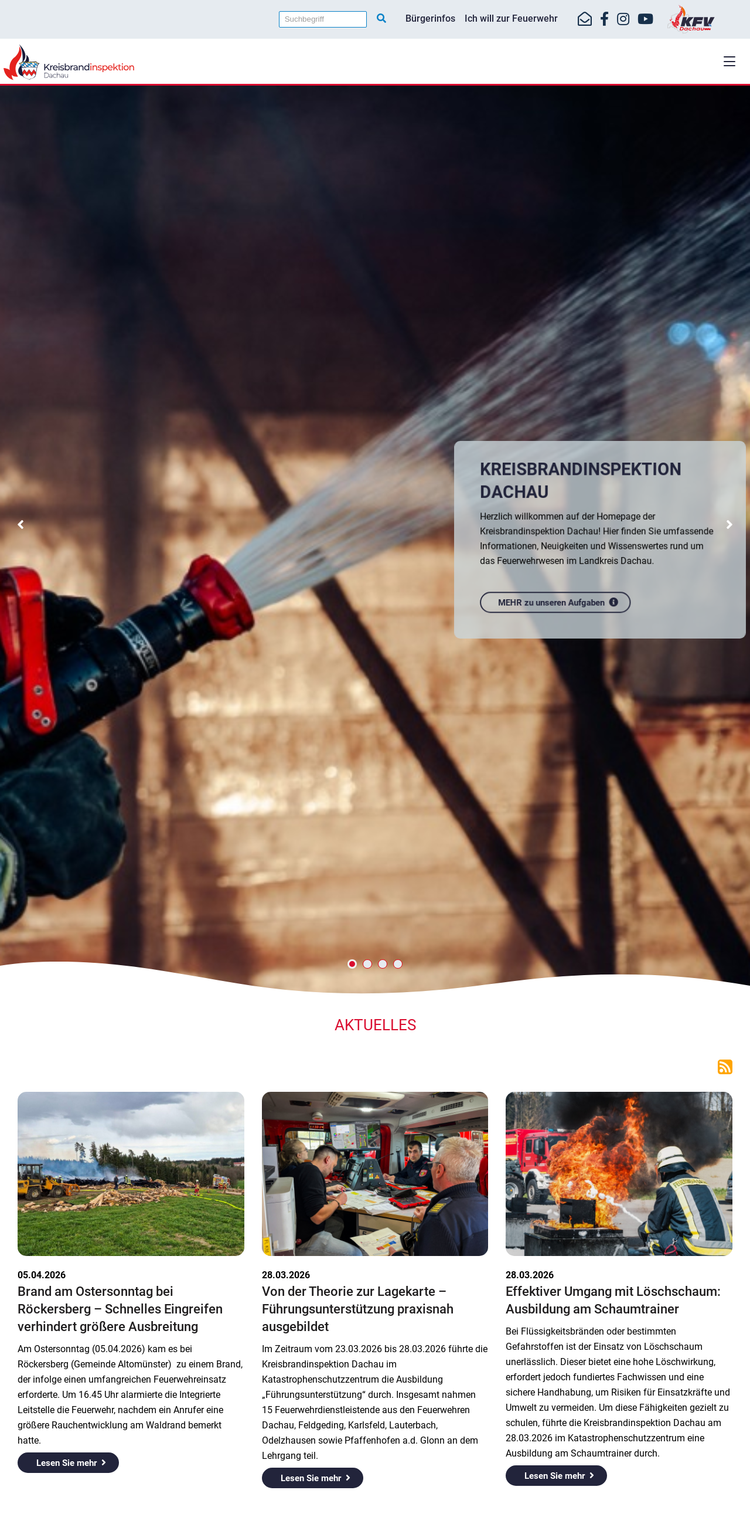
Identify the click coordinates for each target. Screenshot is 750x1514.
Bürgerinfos (430, 18)
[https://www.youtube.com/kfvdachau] (645, 19)
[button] (729, 61)
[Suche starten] (381, 19)
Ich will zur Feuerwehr (511, 18)
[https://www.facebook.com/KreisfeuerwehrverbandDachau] (604, 19)
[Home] (375, 62)
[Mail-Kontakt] (585, 19)
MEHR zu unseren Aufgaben (553, 600)
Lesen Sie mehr (66, 1463)
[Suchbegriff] (323, 19)
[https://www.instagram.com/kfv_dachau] (623, 19)
